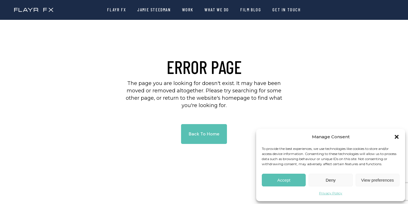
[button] (397, 137)
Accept (283, 180)
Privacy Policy (330, 193)
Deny (330, 180)
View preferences (377, 180)
